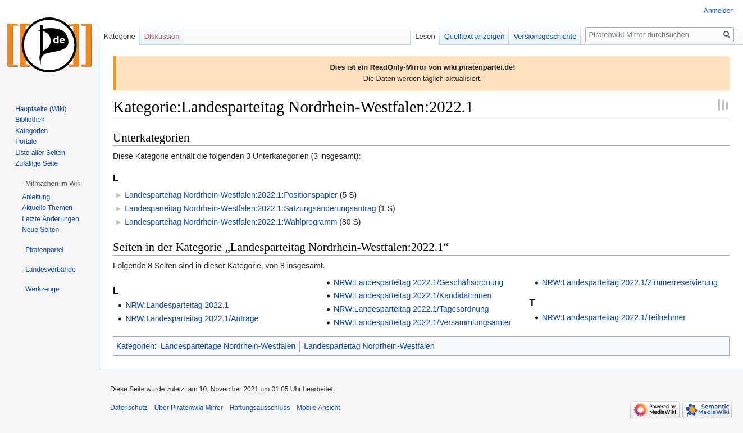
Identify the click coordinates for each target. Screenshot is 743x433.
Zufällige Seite (36, 163)
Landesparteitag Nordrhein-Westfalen (369, 345)
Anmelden (719, 11)
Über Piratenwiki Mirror (188, 408)
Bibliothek (29, 120)
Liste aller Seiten (40, 153)
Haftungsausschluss (260, 408)
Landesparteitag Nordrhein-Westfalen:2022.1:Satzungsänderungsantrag (250, 208)
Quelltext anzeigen (474, 36)
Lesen (425, 36)
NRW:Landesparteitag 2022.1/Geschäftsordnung (418, 282)
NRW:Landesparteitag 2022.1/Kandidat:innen (412, 295)
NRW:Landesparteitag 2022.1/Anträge (191, 318)
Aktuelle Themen (47, 208)
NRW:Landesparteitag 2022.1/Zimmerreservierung (630, 282)
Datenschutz (129, 408)
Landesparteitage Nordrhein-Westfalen (228, 345)
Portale (26, 141)
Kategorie (119, 36)
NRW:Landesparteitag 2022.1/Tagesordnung (411, 308)
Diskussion (162, 36)
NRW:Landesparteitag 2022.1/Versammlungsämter (422, 322)
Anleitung (36, 197)
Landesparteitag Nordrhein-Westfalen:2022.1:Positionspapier (231, 194)
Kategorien (135, 345)
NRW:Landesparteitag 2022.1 (177, 304)
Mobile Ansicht (318, 408)
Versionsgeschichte (544, 36)
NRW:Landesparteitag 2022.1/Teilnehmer (614, 317)
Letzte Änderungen (50, 219)
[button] (53, 184)
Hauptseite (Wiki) (40, 109)
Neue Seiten (40, 230)
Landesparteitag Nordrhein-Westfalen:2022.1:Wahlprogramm (231, 221)
